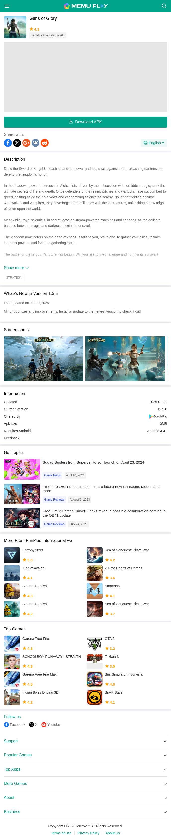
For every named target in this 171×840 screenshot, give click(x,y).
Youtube (53, 725)
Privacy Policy (88, 833)
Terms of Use (61, 833)
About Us (113, 833)
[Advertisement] (85, 77)
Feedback (11, 438)
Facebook (17, 725)
